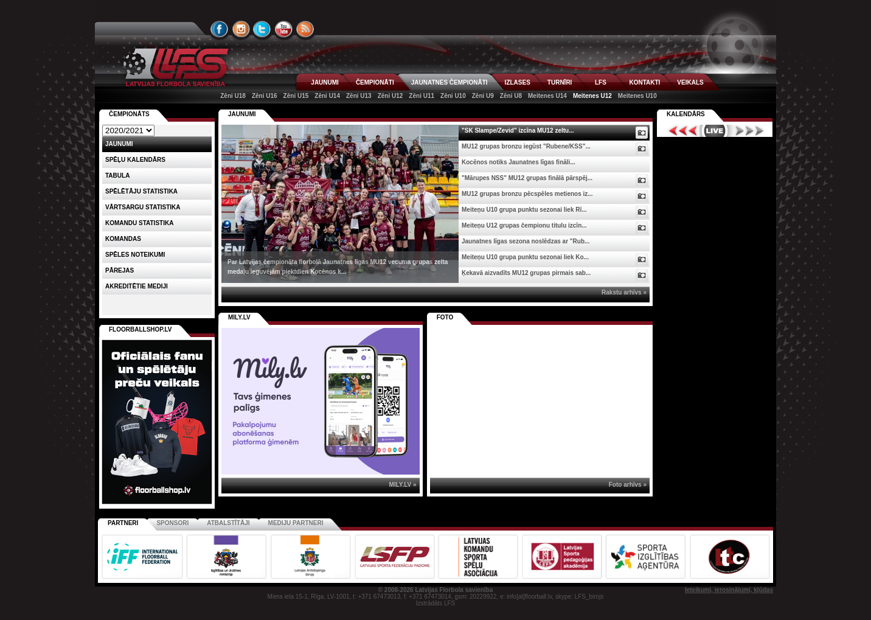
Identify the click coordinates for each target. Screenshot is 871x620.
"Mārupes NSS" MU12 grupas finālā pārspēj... (527, 178)
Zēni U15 (296, 95)
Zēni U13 (359, 95)
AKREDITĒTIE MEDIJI (136, 286)
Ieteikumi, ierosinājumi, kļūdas (729, 590)
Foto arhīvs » (628, 484)
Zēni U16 (264, 95)
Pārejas (119, 270)
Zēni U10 (453, 95)
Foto (445, 317)
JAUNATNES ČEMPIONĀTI (449, 82)
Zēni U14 (327, 95)
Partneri (123, 523)
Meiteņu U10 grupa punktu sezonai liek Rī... (524, 209)
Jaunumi (242, 114)
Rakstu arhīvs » (624, 292)
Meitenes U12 (592, 95)
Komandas (123, 238)
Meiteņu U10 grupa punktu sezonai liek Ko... (525, 257)
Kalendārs (686, 114)
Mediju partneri (296, 523)
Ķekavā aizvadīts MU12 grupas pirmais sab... (526, 273)
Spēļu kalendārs (135, 159)
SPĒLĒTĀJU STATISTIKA (141, 191)
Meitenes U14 (547, 95)
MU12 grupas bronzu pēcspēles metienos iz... (527, 193)
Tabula (117, 175)
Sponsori (172, 523)
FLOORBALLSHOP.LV (140, 329)
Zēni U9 (483, 95)
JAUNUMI (325, 82)
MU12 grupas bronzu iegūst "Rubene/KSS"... (526, 146)
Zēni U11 (421, 95)
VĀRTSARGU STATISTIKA (143, 207)
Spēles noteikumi (135, 254)
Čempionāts (129, 114)
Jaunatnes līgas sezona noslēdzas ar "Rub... (525, 241)
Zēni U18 (233, 95)
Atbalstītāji (228, 523)
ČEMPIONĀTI (375, 82)
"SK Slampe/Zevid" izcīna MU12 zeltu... (518, 130)
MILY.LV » (403, 484)
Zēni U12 (390, 95)
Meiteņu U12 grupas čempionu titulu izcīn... (524, 225)
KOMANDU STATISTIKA (139, 223)
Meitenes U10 (637, 95)
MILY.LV (239, 317)
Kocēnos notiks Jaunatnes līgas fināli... (518, 162)
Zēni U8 (511, 95)
